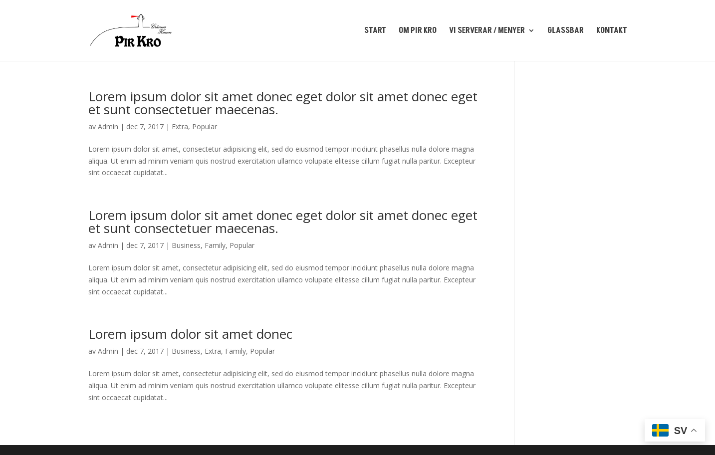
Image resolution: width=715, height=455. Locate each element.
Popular (204, 126)
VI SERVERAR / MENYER (487, 31)
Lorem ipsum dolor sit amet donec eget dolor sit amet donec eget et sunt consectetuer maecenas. (282, 102)
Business (186, 245)
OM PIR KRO (418, 31)
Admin (108, 126)
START (375, 31)
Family (215, 245)
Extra (180, 126)
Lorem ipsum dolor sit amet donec (190, 334)
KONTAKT (611, 31)
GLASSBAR (565, 31)
